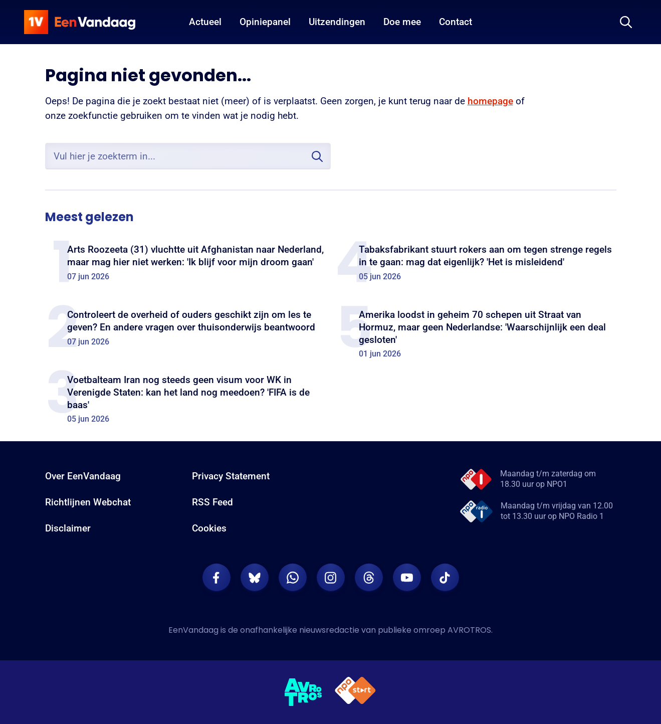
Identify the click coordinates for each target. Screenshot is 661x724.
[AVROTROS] (304, 692)
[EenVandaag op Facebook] (216, 578)
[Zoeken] (626, 22)
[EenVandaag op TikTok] (445, 578)
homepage (490, 101)
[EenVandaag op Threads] (369, 578)
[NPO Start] (355, 692)
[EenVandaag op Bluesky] (255, 578)
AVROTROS (469, 630)
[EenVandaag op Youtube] (407, 578)
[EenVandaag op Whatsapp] (293, 578)
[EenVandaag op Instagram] (331, 578)
